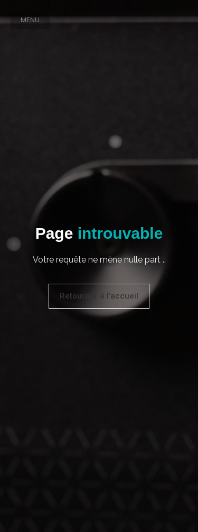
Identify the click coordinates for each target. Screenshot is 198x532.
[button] (30, 20)
